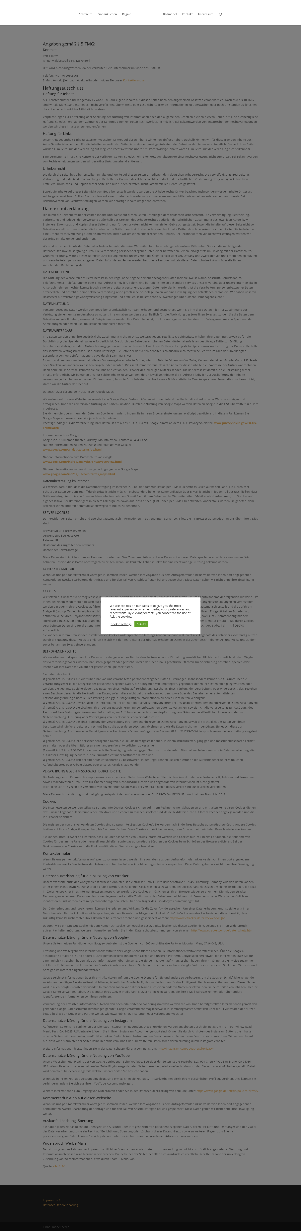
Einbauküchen (108, 13)
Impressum (204, 13)
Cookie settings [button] (121, 624)
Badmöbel (168, 13)
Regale (127, 13)
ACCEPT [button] (141, 624)
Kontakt (186, 13)
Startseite (87, 13)
